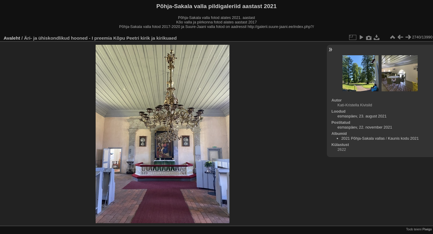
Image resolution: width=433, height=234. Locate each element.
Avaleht (12, 38)
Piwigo (427, 229)
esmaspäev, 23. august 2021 (361, 116)
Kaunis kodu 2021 (403, 138)
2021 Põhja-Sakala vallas (363, 138)
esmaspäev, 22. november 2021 (364, 127)
